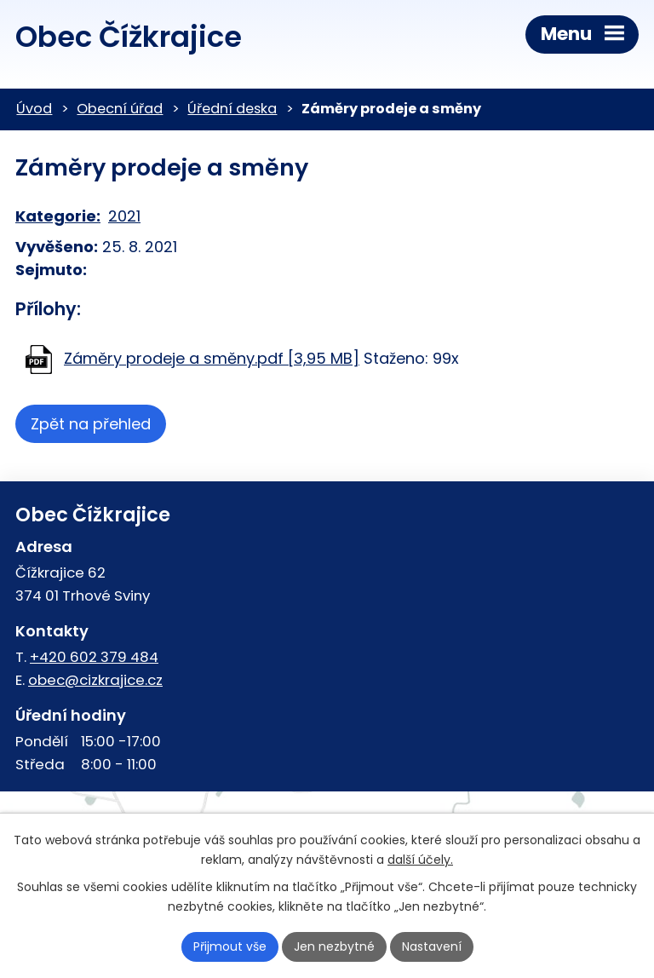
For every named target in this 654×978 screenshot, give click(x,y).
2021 (124, 216)
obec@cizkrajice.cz (95, 680)
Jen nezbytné (334, 946)
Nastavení (432, 946)
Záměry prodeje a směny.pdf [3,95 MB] (211, 358)
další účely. (420, 859)
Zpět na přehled (91, 423)
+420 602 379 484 (94, 657)
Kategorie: (57, 216)
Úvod (34, 108)
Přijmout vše (230, 946)
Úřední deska (232, 108)
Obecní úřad (120, 108)
